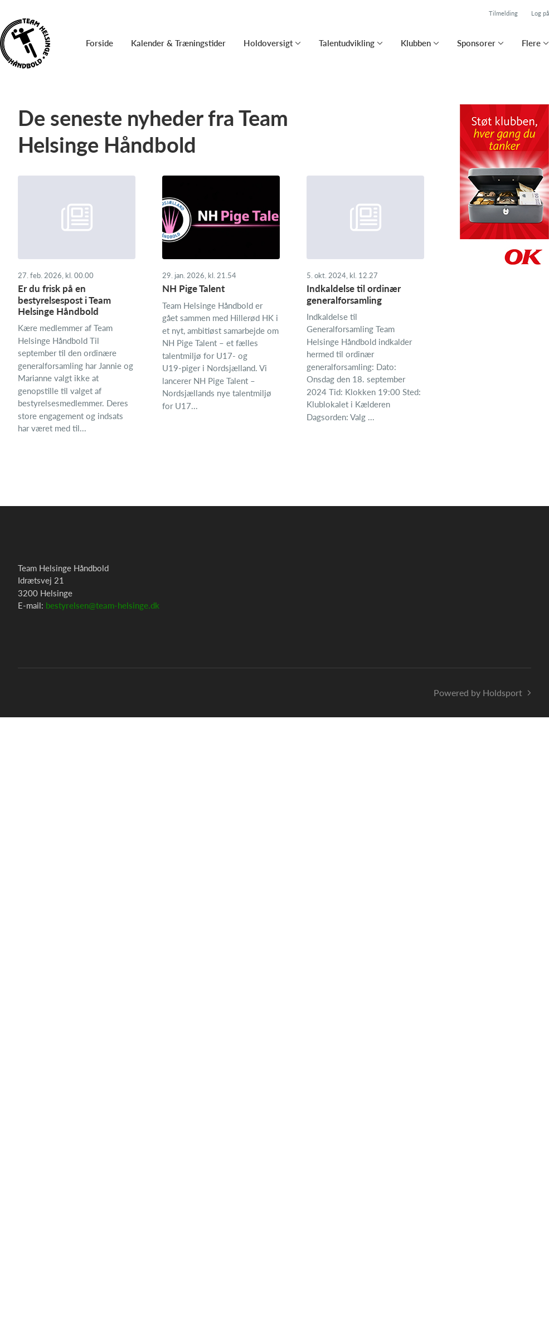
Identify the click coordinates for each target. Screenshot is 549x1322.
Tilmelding (503, 13)
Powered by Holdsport (478, 692)
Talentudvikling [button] (347, 43)
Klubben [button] (416, 43)
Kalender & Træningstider (178, 43)
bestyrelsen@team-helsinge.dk (102, 605)
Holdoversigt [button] (268, 43)
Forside (99, 43)
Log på (540, 13)
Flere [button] (531, 43)
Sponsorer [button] (476, 43)
